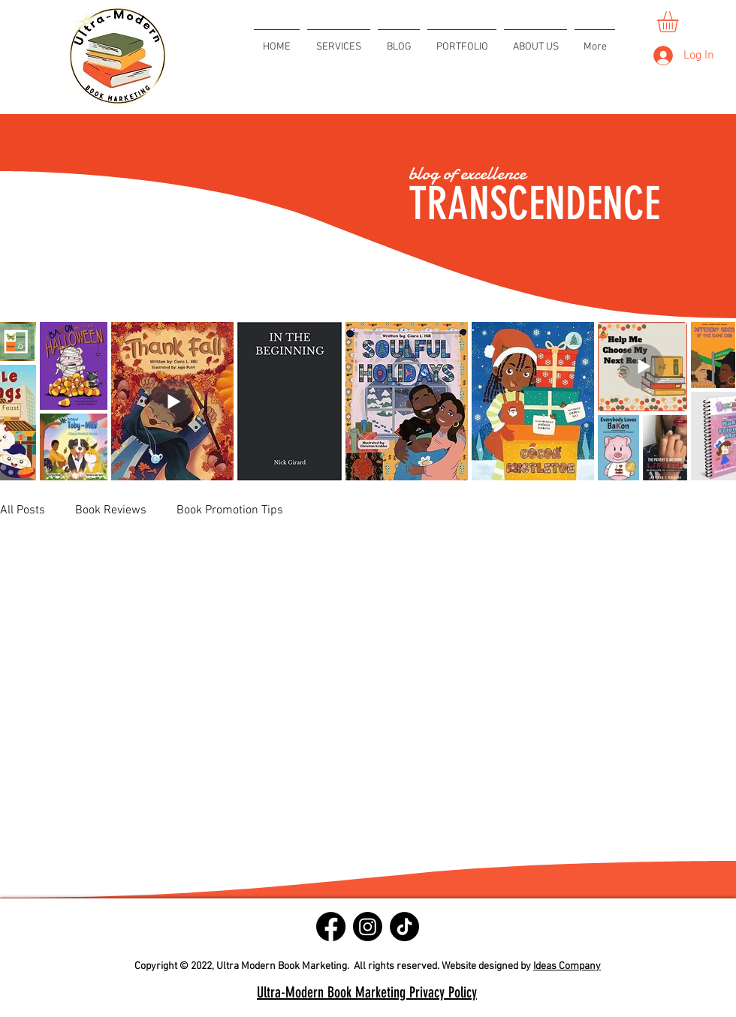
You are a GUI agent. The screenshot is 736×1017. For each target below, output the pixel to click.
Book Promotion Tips (229, 510)
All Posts (22, 510)
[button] (680, 21)
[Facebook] (330, 926)
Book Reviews (110, 510)
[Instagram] (367, 926)
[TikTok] (404, 926)
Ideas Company (567, 966)
